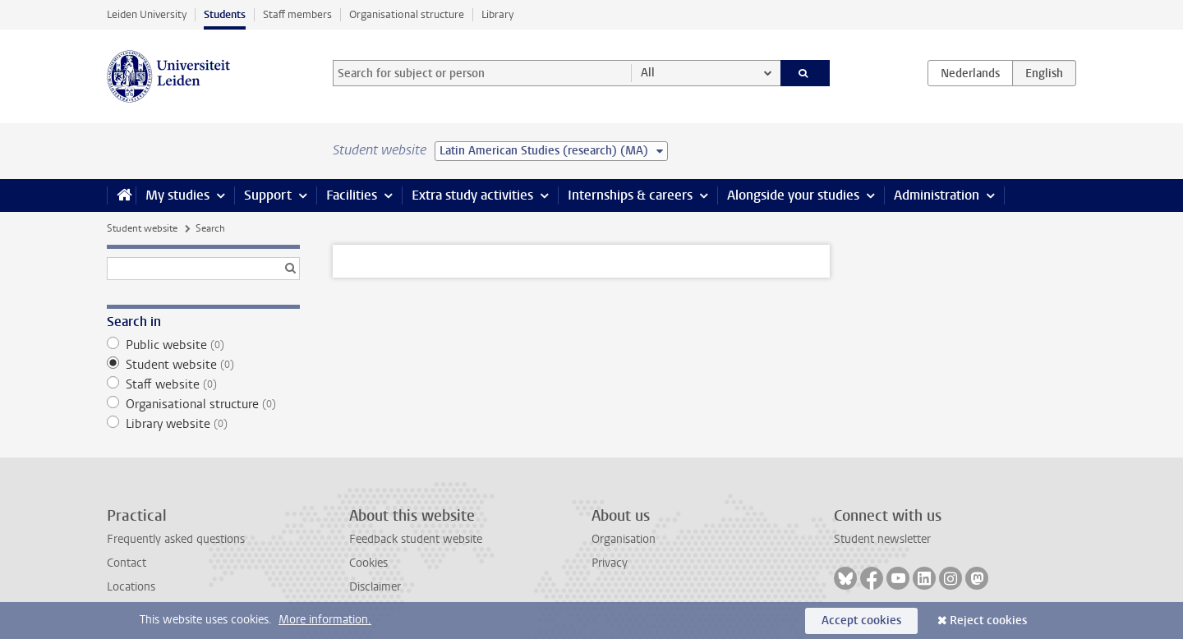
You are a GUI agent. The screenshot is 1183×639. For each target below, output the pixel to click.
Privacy (610, 563)
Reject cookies (988, 620)
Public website (203, 345)
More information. (324, 620)
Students (225, 14)
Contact (126, 563)
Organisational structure (406, 14)
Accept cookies (861, 620)
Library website (203, 424)
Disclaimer (375, 587)
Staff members (297, 14)
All (648, 72)
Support (268, 195)
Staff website (203, 384)
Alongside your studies (793, 195)
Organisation (624, 539)
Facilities (351, 195)
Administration (936, 195)
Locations (131, 587)
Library (497, 14)
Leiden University (146, 14)
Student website (142, 228)
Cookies (368, 563)
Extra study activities (472, 195)
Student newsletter (882, 539)
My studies (177, 195)
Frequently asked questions (176, 539)
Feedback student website (415, 539)
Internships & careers (630, 195)
